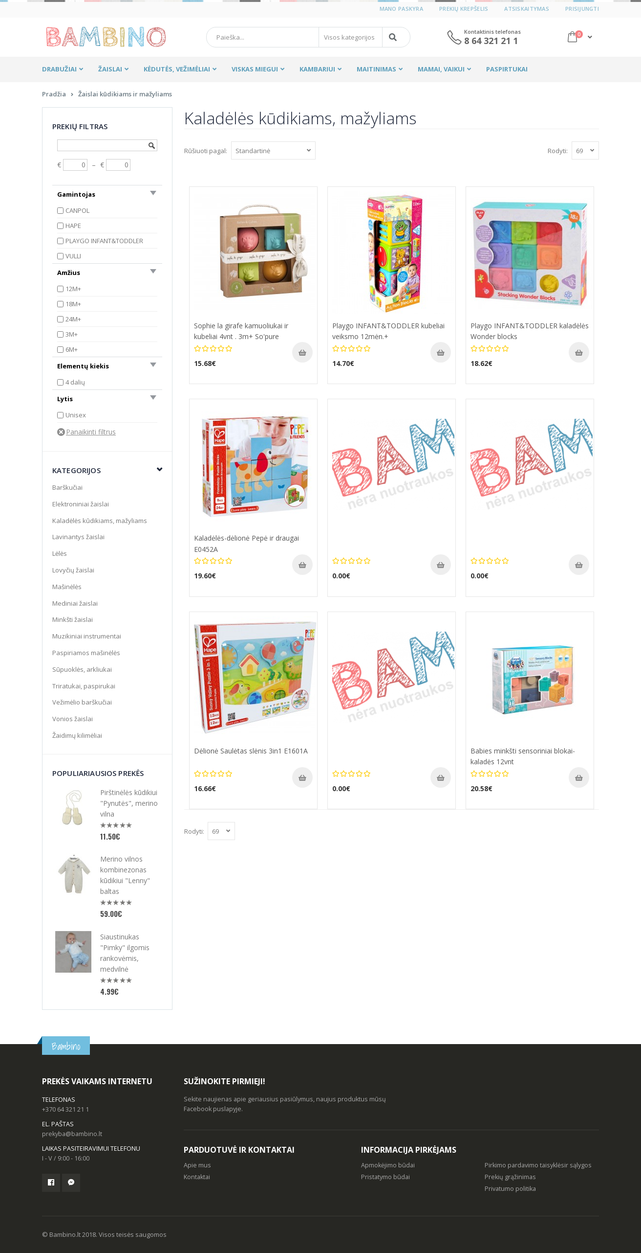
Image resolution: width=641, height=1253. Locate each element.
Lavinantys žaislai (78, 536)
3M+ (71, 334)
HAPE (73, 225)
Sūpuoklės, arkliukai (82, 669)
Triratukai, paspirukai (83, 686)
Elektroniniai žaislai (80, 504)
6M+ (71, 349)
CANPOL (77, 210)
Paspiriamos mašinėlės (86, 652)
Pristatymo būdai (385, 1177)
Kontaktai (197, 1177)
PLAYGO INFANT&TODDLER (104, 240)
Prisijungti (582, 8)
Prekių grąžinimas (510, 1177)
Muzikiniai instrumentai (86, 636)
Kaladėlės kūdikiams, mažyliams (99, 520)
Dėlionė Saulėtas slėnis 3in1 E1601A (251, 750)
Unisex (75, 414)
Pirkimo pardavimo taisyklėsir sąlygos (538, 1165)
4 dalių (75, 382)
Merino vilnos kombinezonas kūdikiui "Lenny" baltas (125, 875)
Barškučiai (67, 487)
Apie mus (197, 1165)
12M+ (73, 288)
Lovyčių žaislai (73, 570)
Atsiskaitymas (526, 8)
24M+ (73, 319)
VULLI (73, 255)
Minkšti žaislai (72, 619)
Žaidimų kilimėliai (77, 735)
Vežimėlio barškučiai (82, 702)
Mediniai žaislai (75, 603)
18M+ (73, 303)
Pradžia (54, 94)
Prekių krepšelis (463, 8)
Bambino (66, 1046)
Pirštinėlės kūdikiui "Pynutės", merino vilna (129, 803)
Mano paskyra (401, 8)
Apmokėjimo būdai (388, 1165)
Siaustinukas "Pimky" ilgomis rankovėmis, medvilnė (125, 953)
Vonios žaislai (72, 718)
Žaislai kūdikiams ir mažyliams (125, 94)
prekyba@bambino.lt (72, 1134)
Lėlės (59, 553)
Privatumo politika (510, 1189)
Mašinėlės (67, 586)
